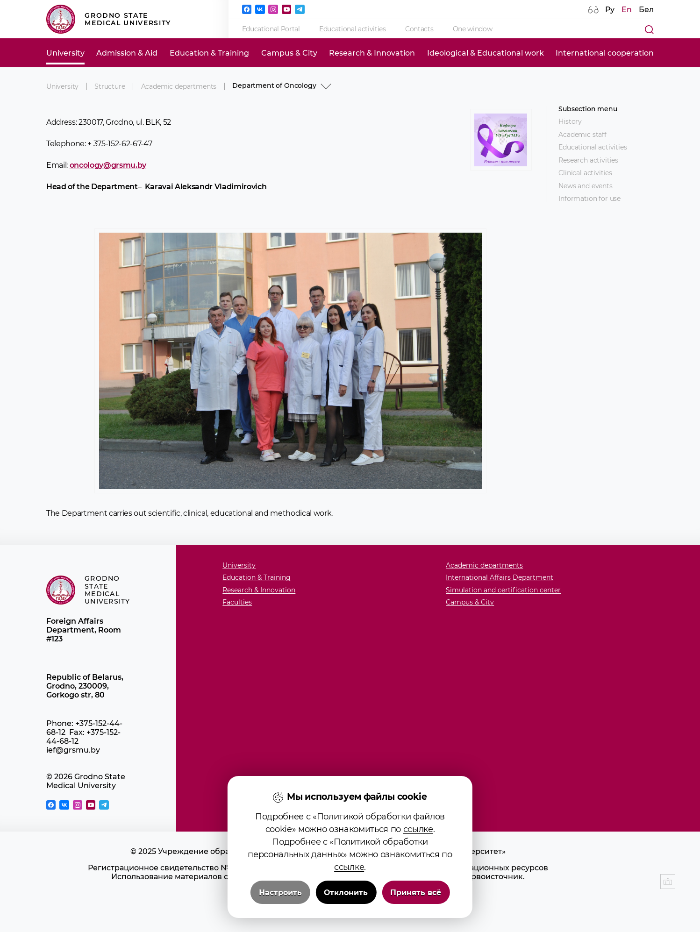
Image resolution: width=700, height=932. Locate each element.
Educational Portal (271, 29)
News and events (585, 186)
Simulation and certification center (503, 590)
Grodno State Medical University (108, 19)
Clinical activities (585, 173)
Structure (109, 86)
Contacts (419, 29)
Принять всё (415, 895)
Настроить (280, 895)
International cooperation (605, 53)
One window (473, 29)
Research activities (588, 160)
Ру (609, 9)
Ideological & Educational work (485, 53)
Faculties (237, 602)
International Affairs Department (499, 577)
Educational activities (352, 29)
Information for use (589, 198)
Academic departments (179, 86)
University (65, 53)
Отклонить (346, 895)
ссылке (418, 832)
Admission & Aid (126, 53)
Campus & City (289, 53)
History (570, 121)
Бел (646, 9)
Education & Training (209, 53)
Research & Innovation (372, 53)
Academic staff (582, 134)
